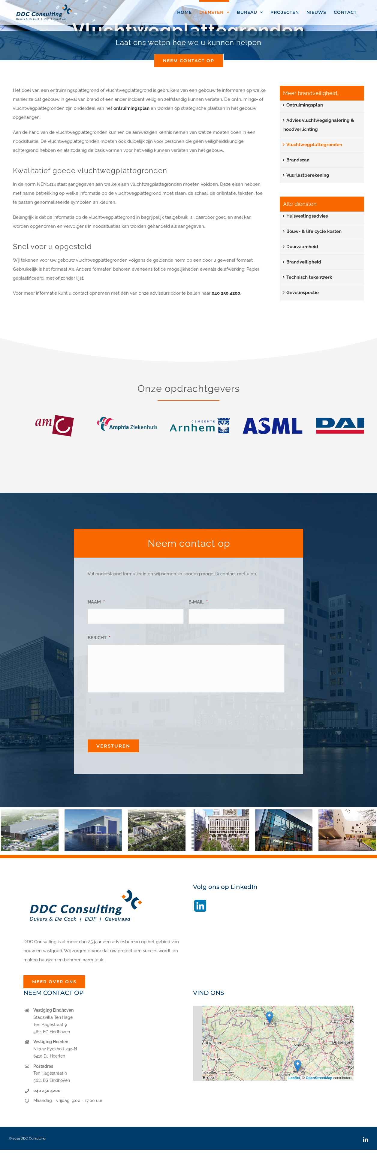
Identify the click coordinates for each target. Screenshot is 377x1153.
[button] (5, 830)
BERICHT (99, 637)
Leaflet (294, 1078)
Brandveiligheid (303, 262)
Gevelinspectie (302, 292)
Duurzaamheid (302, 246)
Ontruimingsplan (304, 105)
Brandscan (297, 160)
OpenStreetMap (319, 1078)
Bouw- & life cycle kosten (314, 231)
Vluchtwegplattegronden (314, 144)
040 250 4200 (226, 293)
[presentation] (133, 713)
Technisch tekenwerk (309, 277)
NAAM (96, 602)
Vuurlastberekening (307, 175)
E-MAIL (198, 602)
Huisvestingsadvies (307, 216)
